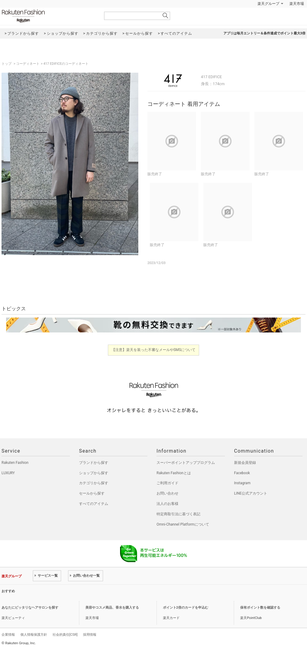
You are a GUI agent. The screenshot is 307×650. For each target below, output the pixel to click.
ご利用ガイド (167, 483)
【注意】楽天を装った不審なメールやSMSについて (154, 350)
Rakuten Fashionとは (174, 473)
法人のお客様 (167, 504)
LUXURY (8, 473)
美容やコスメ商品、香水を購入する (112, 608)
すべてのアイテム (93, 504)
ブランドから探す (93, 463)
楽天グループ (268, 4)
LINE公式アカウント (250, 493)
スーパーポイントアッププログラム (186, 463)
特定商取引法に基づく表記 (178, 514)
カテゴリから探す (93, 483)
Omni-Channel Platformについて (183, 524)
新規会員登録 (245, 463)
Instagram (242, 483)
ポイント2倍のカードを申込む (185, 608)
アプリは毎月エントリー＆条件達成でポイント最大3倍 (264, 33)
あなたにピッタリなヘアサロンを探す (30, 608)
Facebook (242, 473)
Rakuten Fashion (49, 16)
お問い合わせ (167, 493)
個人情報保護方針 (33, 634)
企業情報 (8, 634)
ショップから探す (93, 473)
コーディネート (28, 64)
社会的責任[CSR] (65, 634)
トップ (7, 64)
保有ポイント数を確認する (260, 608)
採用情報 (89, 634)
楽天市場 (296, 4)
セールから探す (92, 493)
